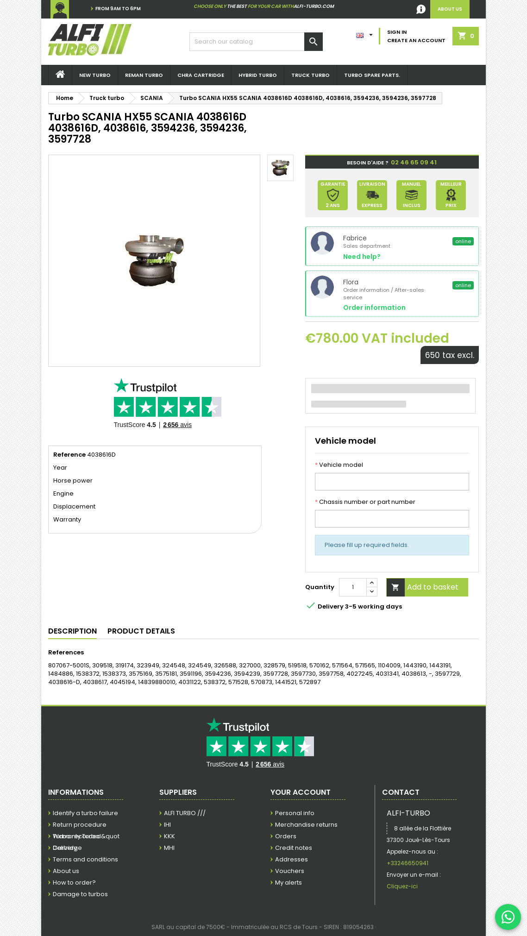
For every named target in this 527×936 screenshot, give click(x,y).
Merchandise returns (306, 824)
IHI (167, 824)
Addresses (291, 859)
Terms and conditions (85, 859)
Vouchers (289, 871)
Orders (285, 836)
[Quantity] (353, 587)
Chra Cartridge (200, 75)
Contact (401, 792)
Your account (300, 792)
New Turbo (95, 75)
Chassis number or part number (365, 502)
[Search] (256, 41)
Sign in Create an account (416, 36)
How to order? (74, 882)
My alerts (288, 882)
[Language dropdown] (365, 33)
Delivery (65, 847)
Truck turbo (310, 75)
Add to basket (422, 587)
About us (66, 871)
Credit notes (293, 847)
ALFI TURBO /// (185, 813)
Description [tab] (72, 631)
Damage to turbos (80, 894)
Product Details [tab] (141, 631)
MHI (169, 847)
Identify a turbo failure (85, 813)
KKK (169, 836)
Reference (69, 455)
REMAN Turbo (144, 75)
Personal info (294, 813)
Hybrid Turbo (257, 75)
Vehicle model (339, 465)
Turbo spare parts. (372, 75)
